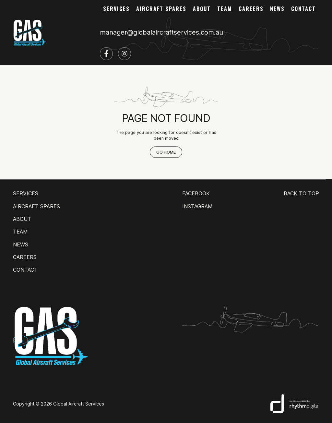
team (224, 8)
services (116, 8)
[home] (29, 33)
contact (303, 8)
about (202, 8)
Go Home (166, 152)
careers (251, 8)
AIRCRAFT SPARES (161, 8)
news (277, 8)
